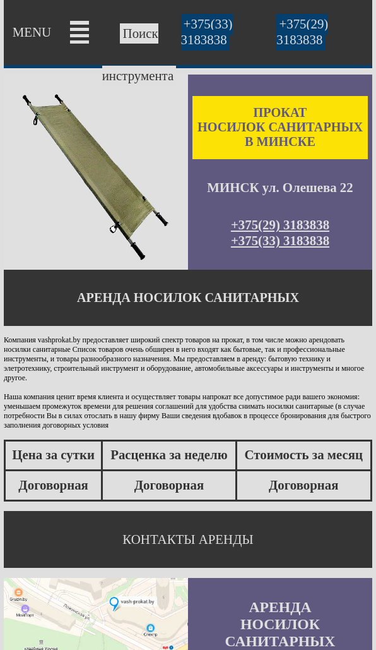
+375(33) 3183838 (207, 31)
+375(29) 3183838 (302, 31)
